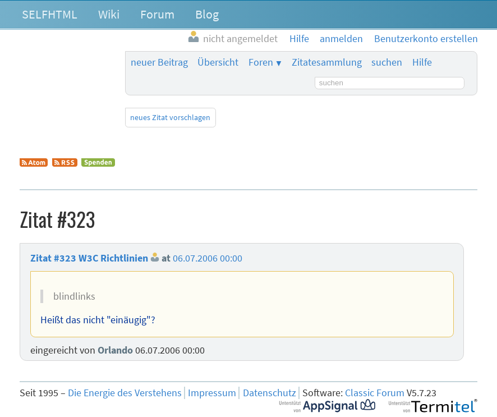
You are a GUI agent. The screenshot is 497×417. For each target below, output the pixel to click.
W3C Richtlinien (113, 258)
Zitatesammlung (327, 62)
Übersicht (217, 62)
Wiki (108, 14)
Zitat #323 (53, 258)
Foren (260, 62)
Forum (157, 14)
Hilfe (422, 62)
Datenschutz (269, 393)
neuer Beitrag (159, 62)
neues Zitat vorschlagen (170, 117)
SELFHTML (49, 14)
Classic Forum (374, 393)
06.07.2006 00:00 (207, 258)
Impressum (212, 393)
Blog (207, 14)
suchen (386, 62)
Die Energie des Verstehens (125, 393)
